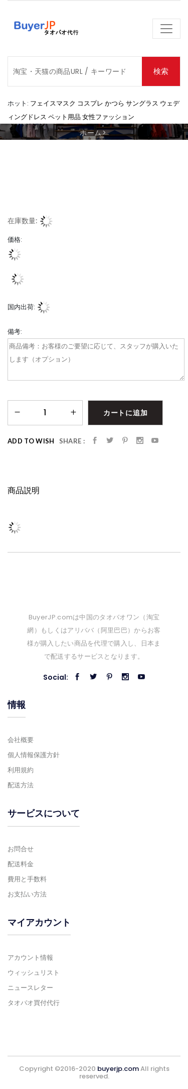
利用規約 (21, 770)
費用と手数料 (27, 879)
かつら (114, 103)
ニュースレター (30, 987)
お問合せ (21, 849)
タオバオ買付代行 (34, 1003)
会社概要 (21, 740)
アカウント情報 (30, 957)
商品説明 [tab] (24, 490)
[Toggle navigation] (166, 29)
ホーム (90, 133)
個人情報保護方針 (34, 755)
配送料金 (21, 864)
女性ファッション (108, 117)
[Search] (75, 71)
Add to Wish (31, 441)
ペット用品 (64, 117)
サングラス (142, 103)
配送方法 (21, 785)
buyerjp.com (118, 1068)
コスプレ (90, 103)
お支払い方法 (27, 894)
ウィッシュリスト (34, 972)
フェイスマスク (53, 103)
